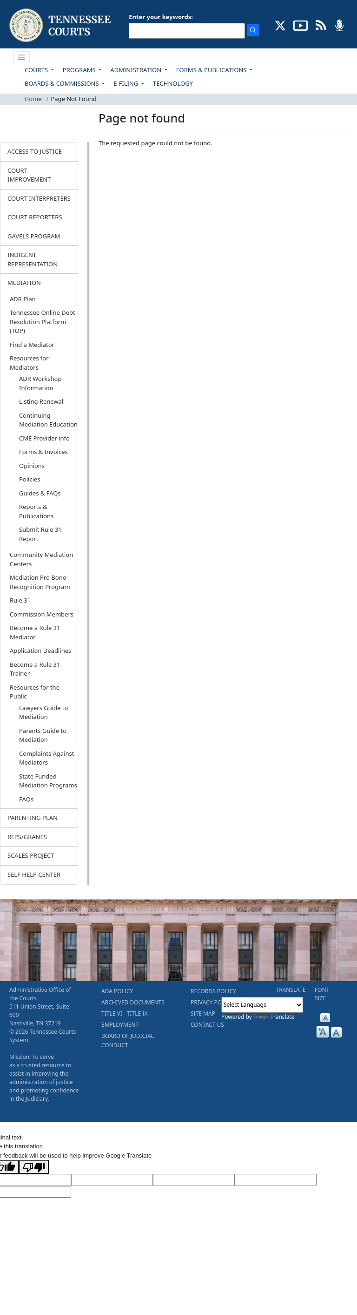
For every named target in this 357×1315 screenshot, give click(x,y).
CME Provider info (44, 438)
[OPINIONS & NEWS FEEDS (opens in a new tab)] (321, 24)
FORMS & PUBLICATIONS (212, 70)
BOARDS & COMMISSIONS (62, 83)
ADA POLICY (117, 991)
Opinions (32, 465)
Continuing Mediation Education (48, 420)
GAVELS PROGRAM (33, 236)
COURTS (37, 70)
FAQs (26, 799)
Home (33, 99)
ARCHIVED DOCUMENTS (133, 1002)
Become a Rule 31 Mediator (35, 632)
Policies (29, 479)
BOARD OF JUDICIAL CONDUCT (127, 1040)
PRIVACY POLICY (212, 1002)
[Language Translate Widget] (262, 1005)
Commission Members (41, 614)
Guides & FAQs (40, 493)
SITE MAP (203, 1013)
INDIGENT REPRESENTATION (32, 259)
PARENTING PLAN (32, 817)
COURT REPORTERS (34, 217)
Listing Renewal (41, 401)
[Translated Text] (276, 1180)
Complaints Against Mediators (46, 758)
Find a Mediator (32, 344)
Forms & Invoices (43, 451)
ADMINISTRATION (136, 70)
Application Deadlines (40, 650)
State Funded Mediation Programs (48, 781)
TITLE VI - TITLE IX (124, 1013)
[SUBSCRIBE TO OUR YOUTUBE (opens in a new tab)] (300, 24)
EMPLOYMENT (120, 1025)
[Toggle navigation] (21, 57)
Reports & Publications (36, 511)
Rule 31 (20, 600)
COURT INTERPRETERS (39, 198)
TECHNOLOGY (173, 83)
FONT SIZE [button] (322, 994)
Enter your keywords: (161, 17)
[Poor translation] (34, 1167)
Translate (274, 1017)
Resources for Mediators (29, 363)
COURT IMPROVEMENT (29, 175)
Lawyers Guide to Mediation (43, 712)
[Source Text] (194, 1180)
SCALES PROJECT (30, 855)
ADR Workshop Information (40, 383)
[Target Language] (112, 1180)
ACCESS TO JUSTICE (34, 151)
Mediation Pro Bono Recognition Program (40, 582)
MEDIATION (24, 282)
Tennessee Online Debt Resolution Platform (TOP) (42, 321)
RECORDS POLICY (213, 991)
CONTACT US (207, 1025)
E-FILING (126, 83)
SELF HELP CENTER (33, 874)
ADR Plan (23, 299)
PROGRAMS (80, 70)
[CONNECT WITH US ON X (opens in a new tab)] (280, 24)
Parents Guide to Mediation (42, 735)
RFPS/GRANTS (27, 837)
